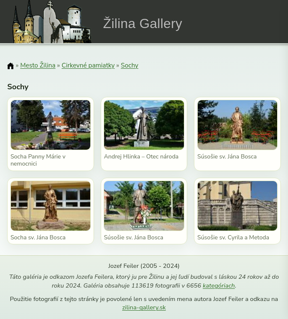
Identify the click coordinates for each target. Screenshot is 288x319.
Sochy (130, 65)
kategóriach (219, 285)
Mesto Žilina (37, 65)
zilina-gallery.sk (144, 307)
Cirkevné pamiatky (88, 65)
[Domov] (10, 65)
